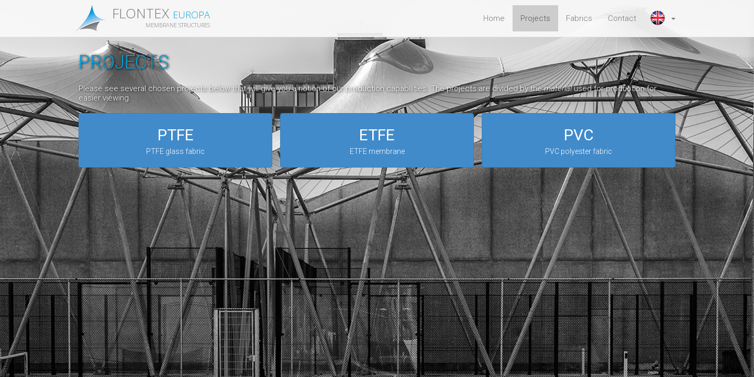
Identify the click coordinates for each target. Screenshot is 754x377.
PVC (578, 141)
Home (494, 18)
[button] (663, 18)
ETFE (377, 141)
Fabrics (579, 18)
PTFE (175, 141)
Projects (535, 18)
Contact (622, 18)
